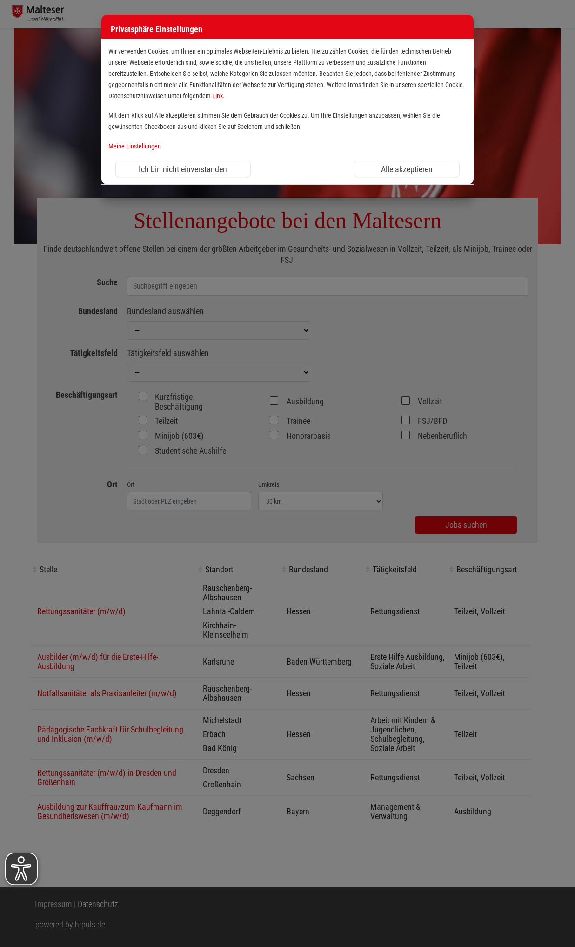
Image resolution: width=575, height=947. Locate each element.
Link (217, 96)
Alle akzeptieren (407, 169)
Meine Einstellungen (134, 146)
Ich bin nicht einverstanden (183, 169)
